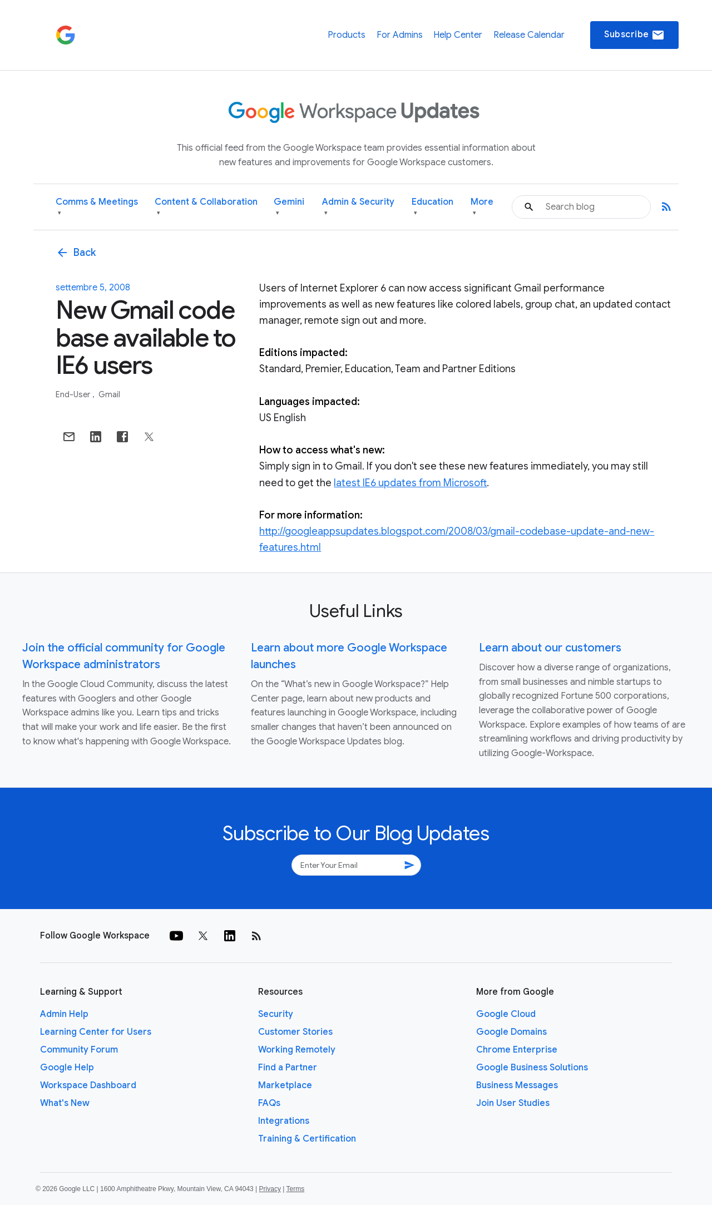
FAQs (269, 1103)
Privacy (270, 1189)
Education (432, 207)
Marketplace (285, 1085)
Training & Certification (307, 1138)
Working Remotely (296, 1049)
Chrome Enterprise (516, 1049)
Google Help (67, 1067)
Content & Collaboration (206, 207)
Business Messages (517, 1085)
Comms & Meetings (97, 207)
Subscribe (634, 35)
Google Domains (511, 1032)
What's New (65, 1103)
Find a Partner (287, 1067)
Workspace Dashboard (88, 1085)
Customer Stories (295, 1032)
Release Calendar (529, 35)
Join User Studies (513, 1103)
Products (346, 35)
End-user (74, 394)
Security (275, 1014)
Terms (295, 1189)
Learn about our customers (550, 648)
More (482, 207)
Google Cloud (506, 1014)
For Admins (400, 35)
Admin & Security (358, 207)
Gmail (109, 394)
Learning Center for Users (95, 1032)
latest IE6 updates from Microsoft (410, 483)
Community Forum (79, 1049)
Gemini (289, 207)
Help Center (457, 35)
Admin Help (64, 1014)
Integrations (283, 1121)
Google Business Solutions (532, 1067)
